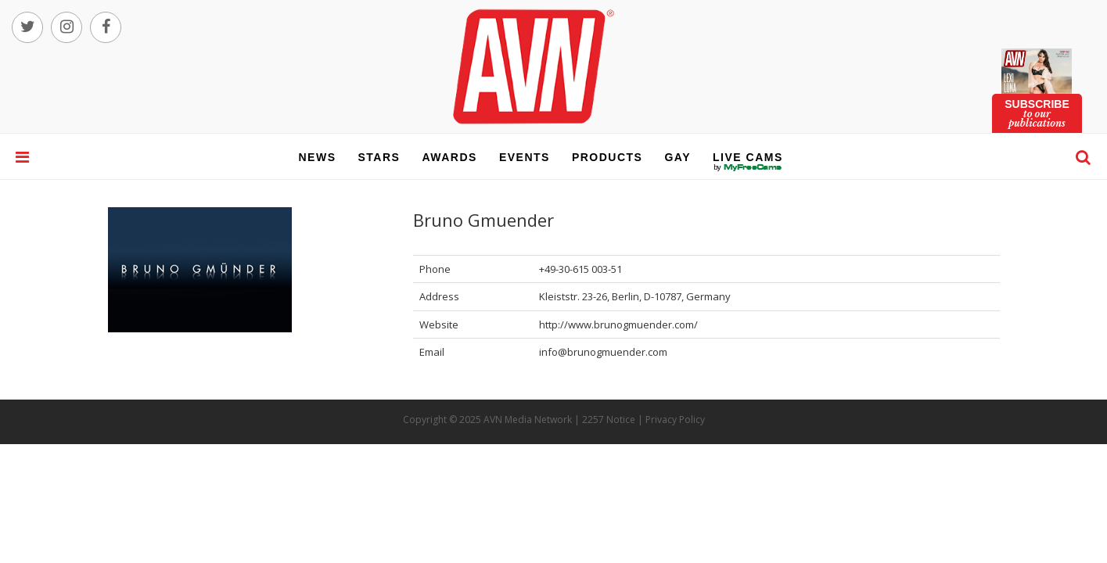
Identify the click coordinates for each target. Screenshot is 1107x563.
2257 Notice (608, 419)
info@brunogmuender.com (603, 352)
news (317, 157)
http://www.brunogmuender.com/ (618, 324)
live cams (748, 167)
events (524, 157)
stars (379, 157)
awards (449, 157)
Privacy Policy (675, 419)
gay (677, 157)
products (607, 157)
